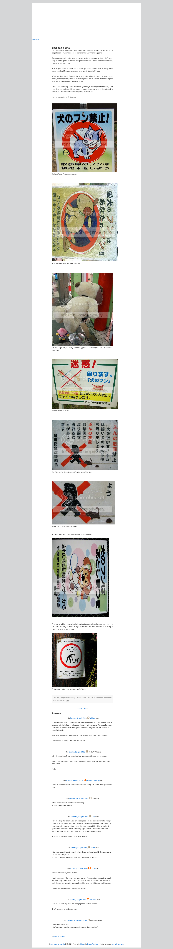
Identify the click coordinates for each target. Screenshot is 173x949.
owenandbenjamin (92, 780)
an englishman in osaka (58, 944)
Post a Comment (59, 937)
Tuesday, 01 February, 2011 (77, 920)
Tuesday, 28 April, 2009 (77, 900)
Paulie (93, 869)
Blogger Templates (92, 944)
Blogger (82, 944)
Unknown (93, 900)
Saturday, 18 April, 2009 (79, 817)
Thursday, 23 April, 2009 (78, 869)
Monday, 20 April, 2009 (79, 848)
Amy (93, 817)
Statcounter (35, 40)
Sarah (93, 848)
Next (85, 708)
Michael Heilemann (118, 944)
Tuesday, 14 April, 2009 (74, 780)
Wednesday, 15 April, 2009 (78, 798)
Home (80, 708)
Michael (92, 718)
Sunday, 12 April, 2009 (78, 718)
